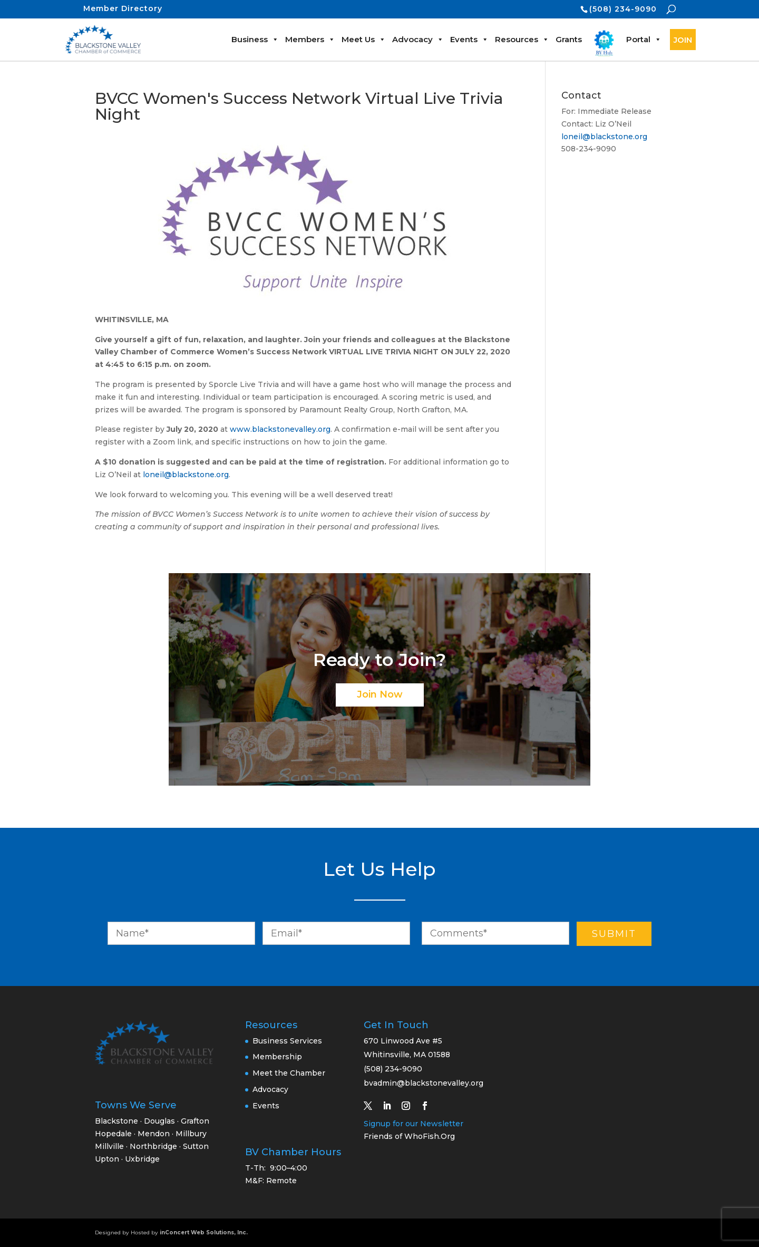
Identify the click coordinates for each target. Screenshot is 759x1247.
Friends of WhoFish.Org (409, 1136)
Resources (522, 39)
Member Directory (122, 8)
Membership (277, 1056)
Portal (643, 39)
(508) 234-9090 (623, 9)
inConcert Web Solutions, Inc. (204, 1232)
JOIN (683, 40)
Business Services (287, 1041)
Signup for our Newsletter (413, 1123)
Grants (569, 39)
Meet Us (364, 39)
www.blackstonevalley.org (280, 429)
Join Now (380, 694)
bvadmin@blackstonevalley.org (423, 1083)
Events (469, 39)
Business (255, 39)
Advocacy (418, 39)
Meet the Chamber (288, 1073)
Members (310, 39)
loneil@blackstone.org (186, 474)
